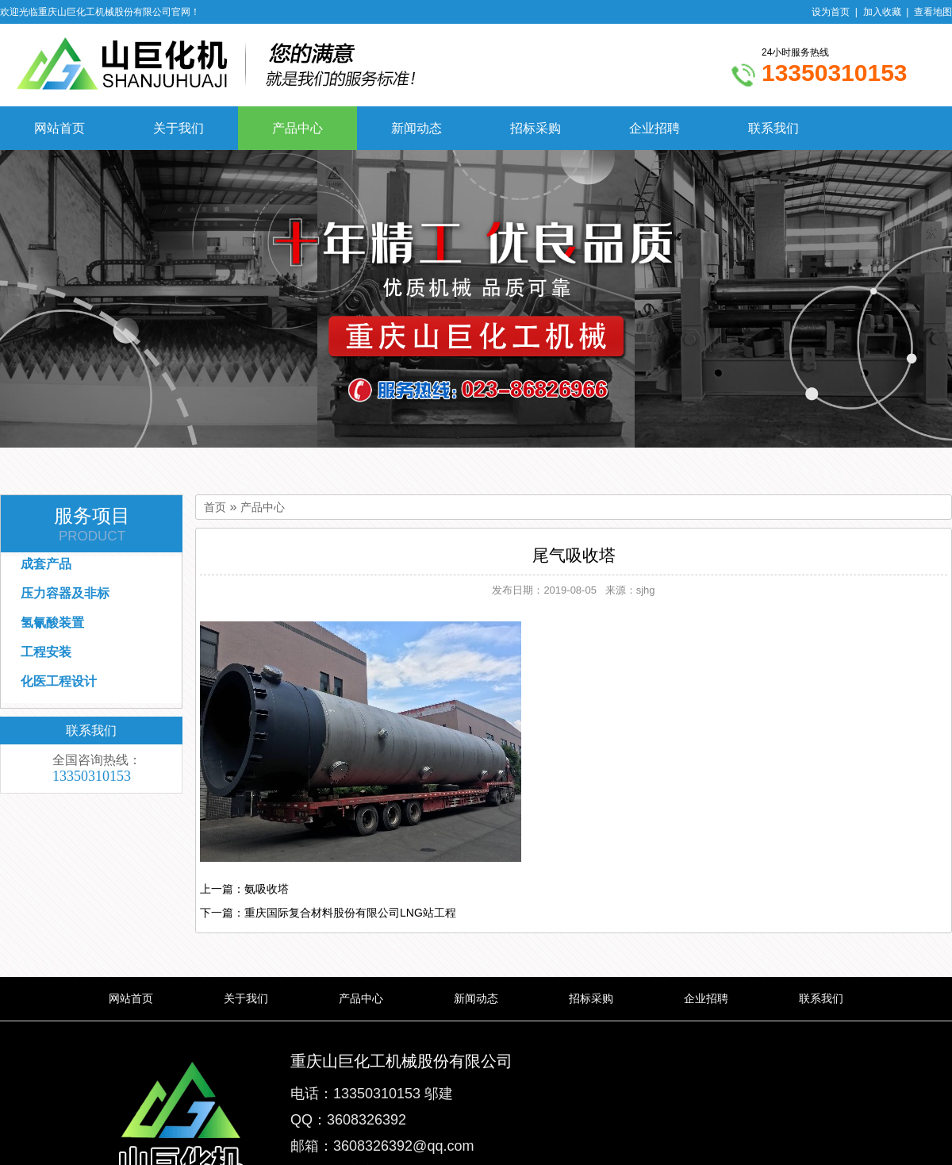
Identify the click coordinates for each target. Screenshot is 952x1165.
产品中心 (297, 128)
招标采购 (535, 128)
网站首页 (59, 128)
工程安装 (46, 652)
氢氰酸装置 (52, 622)
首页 (215, 507)
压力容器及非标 (65, 593)
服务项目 (92, 524)
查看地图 (933, 11)
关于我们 (178, 128)
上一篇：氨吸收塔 (244, 888)
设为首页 (831, 11)
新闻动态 (416, 128)
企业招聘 (654, 128)
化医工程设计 (59, 681)
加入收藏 (882, 11)
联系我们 (773, 128)
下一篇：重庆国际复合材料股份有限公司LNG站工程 (328, 912)
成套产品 (46, 564)
